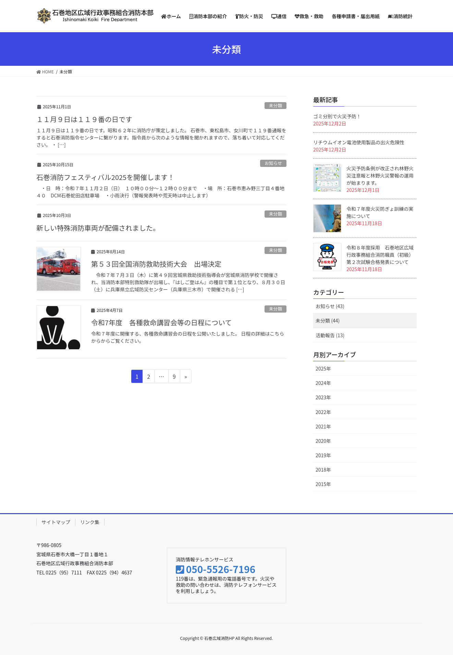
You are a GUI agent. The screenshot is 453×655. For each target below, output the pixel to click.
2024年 (323, 382)
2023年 (323, 397)
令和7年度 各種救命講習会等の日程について (161, 322)
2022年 (323, 412)
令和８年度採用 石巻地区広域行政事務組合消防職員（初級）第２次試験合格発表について (380, 254)
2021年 (323, 426)
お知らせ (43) (330, 306)
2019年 (323, 455)
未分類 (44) (328, 320)
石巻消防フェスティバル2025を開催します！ (105, 177)
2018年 (323, 469)
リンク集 (89, 522)
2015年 (323, 484)
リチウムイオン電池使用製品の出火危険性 (358, 142)
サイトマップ (55, 522)
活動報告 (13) (330, 335)
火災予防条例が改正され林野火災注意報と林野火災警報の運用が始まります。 (380, 175)
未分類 (275, 105)
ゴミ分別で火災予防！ (337, 116)
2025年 (323, 368)
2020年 (323, 440)
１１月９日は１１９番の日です (84, 119)
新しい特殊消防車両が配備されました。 (98, 228)
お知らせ (273, 163)
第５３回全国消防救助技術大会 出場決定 (156, 264)
